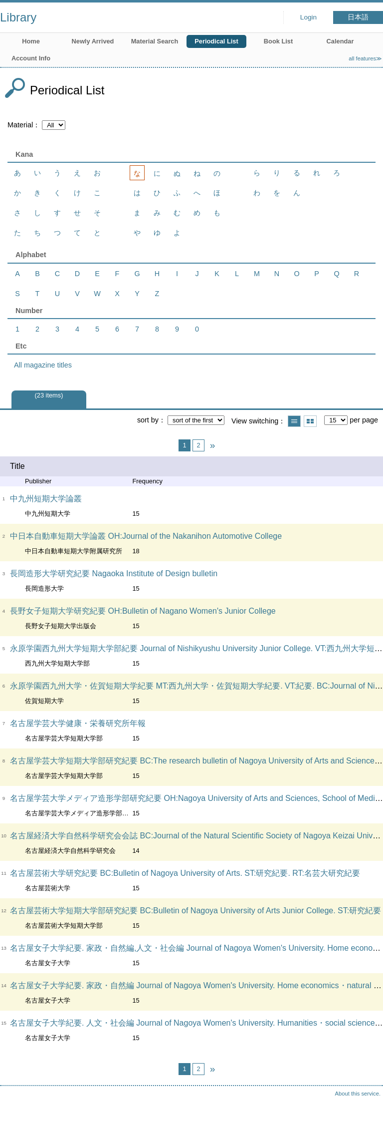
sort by (148, 420)
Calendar (340, 41)
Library (18, 17)
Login (308, 17)
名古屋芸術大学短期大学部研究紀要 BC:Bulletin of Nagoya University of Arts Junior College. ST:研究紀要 (195, 910)
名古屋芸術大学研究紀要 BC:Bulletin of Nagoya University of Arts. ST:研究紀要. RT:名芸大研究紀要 (185, 873)
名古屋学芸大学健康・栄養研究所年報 (78, 723)
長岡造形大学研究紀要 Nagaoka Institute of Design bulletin (113, 573)
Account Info (30, 58)
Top (365, 1103)
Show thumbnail (310, 421)
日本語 (358, 17)
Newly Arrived (93, 41)
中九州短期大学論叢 (46, 498)
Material (20, 125)
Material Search (155, 41)
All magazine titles (43, 365)
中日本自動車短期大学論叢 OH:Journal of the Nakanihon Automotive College (146, 536)
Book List (278, 41)
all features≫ (365, 58)
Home (31, 41)
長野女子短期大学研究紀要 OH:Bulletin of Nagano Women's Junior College (143, 611)
